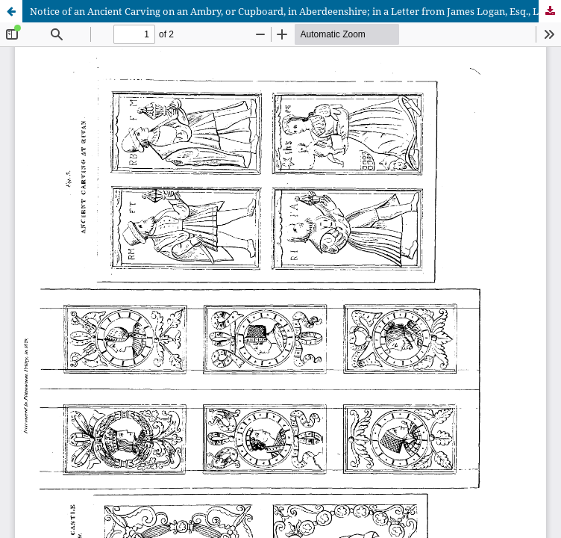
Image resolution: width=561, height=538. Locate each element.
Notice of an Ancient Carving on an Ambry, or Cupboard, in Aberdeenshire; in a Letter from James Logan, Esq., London (295, 11)
